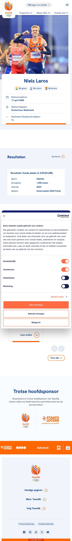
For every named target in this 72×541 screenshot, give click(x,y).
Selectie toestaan (36, 314)
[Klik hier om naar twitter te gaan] (42, 532)
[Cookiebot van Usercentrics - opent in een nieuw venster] (57, 216)
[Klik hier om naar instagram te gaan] (30, 532)
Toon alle (56, 357)
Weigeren (36, 322)
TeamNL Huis (61, 13)
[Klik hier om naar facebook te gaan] (24, 532)
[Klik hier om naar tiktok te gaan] (36, 532)
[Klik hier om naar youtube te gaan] (48, 532)
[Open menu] (67, 5)
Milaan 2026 (43, 13)
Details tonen (57, 297)
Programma (25, 13)
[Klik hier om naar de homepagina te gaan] (8, 9)
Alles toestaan (36, 305)
